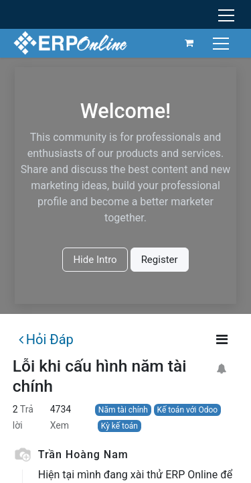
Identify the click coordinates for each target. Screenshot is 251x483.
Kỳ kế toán (119, 426)
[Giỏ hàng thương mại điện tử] (189, 43)
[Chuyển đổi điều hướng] (222, 43)
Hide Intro (94, 260)
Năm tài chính (123, 410)
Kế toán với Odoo (187, 410)
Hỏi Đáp (46, 339)
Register (159, 260)
